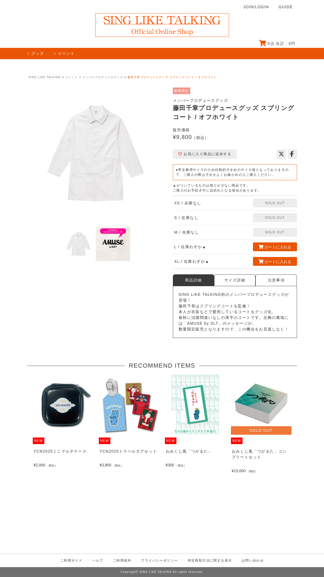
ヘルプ (97, 560)
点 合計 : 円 (277, 43)
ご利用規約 (122, 560)
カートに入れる (275, 247)
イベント (71, 77)
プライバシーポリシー (159, 560)
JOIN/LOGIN (256, 7)
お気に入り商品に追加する (204, 154)
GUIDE (286, 7)
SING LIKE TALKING (45, 77)
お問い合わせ (253, 560)
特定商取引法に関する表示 (210, 560)
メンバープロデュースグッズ (102, 77)
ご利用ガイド (71, 560)
